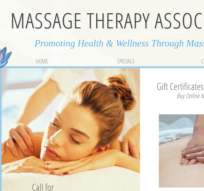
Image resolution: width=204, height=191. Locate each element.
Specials (125, 61)
